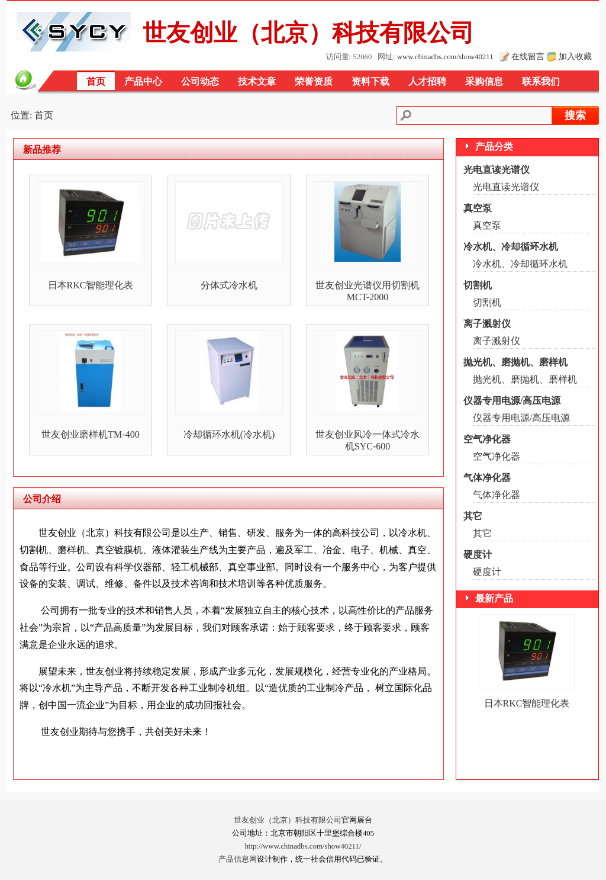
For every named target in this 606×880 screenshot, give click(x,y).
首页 (95, 81)
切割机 (477, 285)
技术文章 (257, 81)
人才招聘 (427, 81)
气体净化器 (487, 478)
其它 (472, 516)
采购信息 (484, 81)
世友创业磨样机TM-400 (90, 434)
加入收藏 (575, 56)
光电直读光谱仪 (496, 170)
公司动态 (200, 81)
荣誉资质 (314, 81)
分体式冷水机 (229, 285)
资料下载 (370, 81)
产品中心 (143, 81)
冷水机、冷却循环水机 (510, 247)
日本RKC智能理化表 (91, 285)
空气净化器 (487, 439)
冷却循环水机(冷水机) (229, 434)
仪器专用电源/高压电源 (511, 401)
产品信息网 (237, 859)
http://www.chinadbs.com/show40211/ (302, 846)
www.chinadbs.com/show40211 (445, 57)
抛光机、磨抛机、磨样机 (515, 362)
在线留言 (527, 56)
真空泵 (477, 208)
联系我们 (541, 81)
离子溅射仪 (487, 324)
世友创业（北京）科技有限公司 (287, 820)
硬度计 (477, 555)
